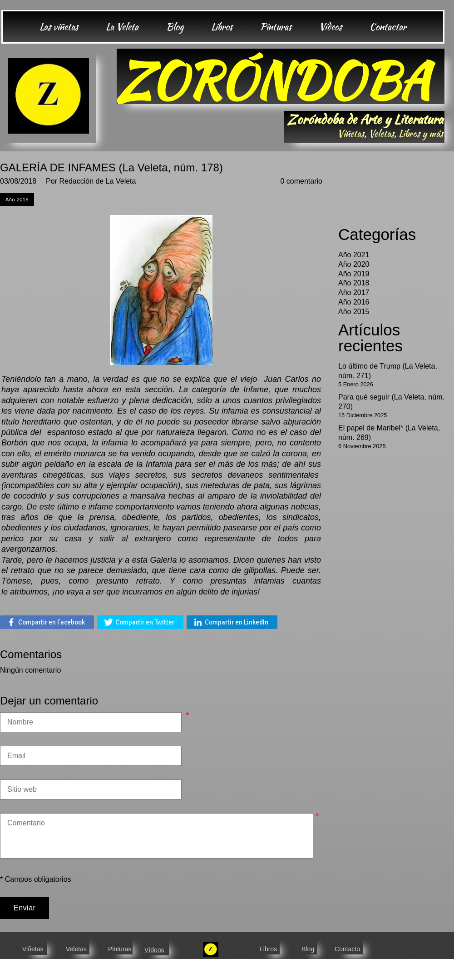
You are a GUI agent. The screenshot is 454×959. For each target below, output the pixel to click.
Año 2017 (354, 292)
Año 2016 (354, 302)
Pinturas (119, 949)
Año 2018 (354, 283)
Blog (307, 949)
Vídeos (154, 950)
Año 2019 (354, 274)
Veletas (76, 949)
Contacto (347, 949)
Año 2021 (354, 255)
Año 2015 (354, 311)
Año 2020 (354, 264)
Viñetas (32, 949)
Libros (268, 949)
